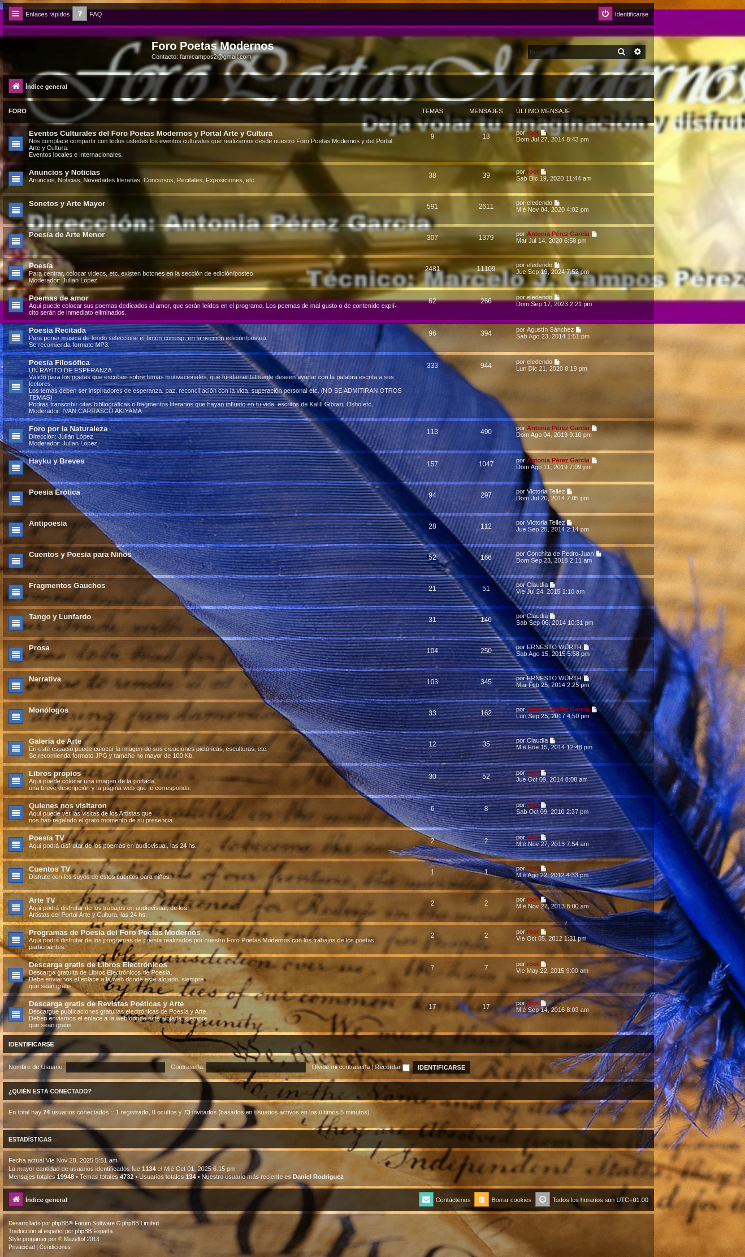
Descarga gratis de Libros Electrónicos (98, 964)
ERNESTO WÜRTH (554, 646)
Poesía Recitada (57, 330)
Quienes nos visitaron (68, 805)
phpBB (60, 1223)
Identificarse (31, 1044)
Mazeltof (74, 1239)
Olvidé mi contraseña (340, 1066)
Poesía (41, 265)
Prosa (39, 647)
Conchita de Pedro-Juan (560, 553)
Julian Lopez (79, 280)
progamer (35, 1239)
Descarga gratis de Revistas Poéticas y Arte (106, 1003)
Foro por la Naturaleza (68, 428)
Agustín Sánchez (550, 329)
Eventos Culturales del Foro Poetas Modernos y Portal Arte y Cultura (150, 133)
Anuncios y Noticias (64, 172)
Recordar (392, 1066)
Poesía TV (46, 838)
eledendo (539, 202)
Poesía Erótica (54, 492)
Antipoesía (48, 523)
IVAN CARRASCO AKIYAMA (102, 410)
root (533, 132)
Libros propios (55, 773)
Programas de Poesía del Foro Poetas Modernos (114, 932)
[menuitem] (87, 14)
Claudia (537, 584)
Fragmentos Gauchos (67, 585)
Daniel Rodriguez (318, 1176)
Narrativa (45, 679)
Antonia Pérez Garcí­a (558, 233)
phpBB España (93, 1231)
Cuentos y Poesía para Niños (80, 554)
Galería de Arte (55, 741)
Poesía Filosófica (59, 362)
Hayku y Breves (56, 461)
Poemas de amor (59, 298)
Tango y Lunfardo (60, 616)
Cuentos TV (49, 869)
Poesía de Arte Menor (67, 234)
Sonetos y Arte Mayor (67, 203)
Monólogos (48, 710)
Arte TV (42, 900)
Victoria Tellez (546, 491)
